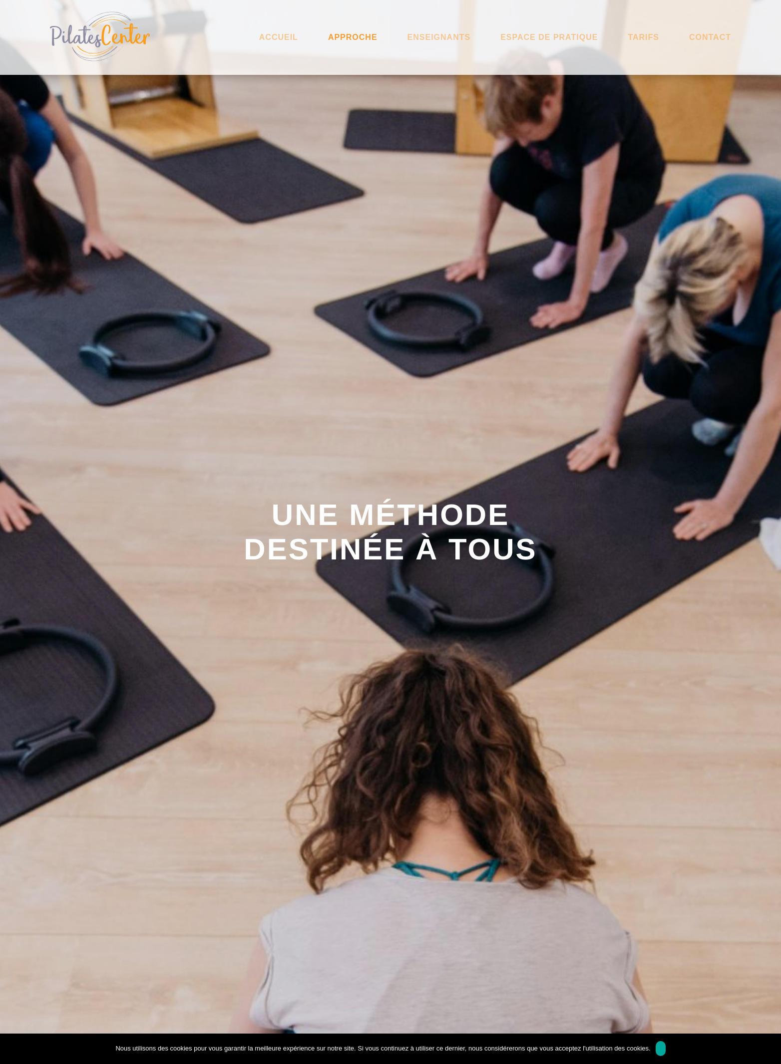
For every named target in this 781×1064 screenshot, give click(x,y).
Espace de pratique (549, 37)
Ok (661, 1048)
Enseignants (439, 37)
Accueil (278, 37)
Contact (710, 37)
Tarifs (643, 37)
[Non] (769, 1049)
